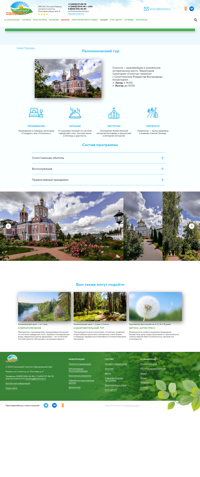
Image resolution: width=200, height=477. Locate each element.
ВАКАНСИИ (75, 445)
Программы (30, 48)
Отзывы (144, 445)
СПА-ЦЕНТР (111, 448)
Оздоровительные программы (114, 437)
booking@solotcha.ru (160, 9)
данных (72, 440)
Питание (144, 440)
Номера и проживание (116, 422)
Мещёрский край (148, 422)
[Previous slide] (8, 226)
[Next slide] (191, 226)
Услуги (143, 431)
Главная (20, 48)
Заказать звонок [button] (76, 13)
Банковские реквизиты (80, 433)
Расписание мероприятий (153, 426)
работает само (132, 463)
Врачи (108, 431)
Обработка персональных (81, 438)
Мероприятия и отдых (115, 443)
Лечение (109, 426)
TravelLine (14, 30)
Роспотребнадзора (78, 429)
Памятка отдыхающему (80, 422)
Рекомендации (76, 426)
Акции (143, 436)
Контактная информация (18, 441)
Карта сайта (11, 446)
